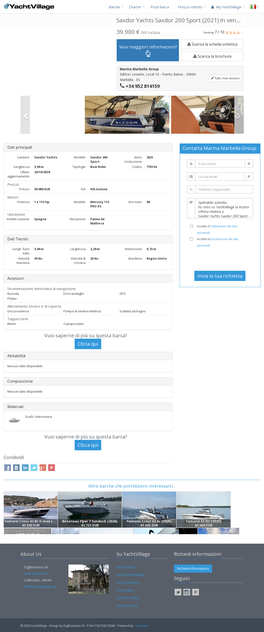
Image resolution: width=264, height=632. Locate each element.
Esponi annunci (127, 582)
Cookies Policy (127, 597)
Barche (114, 7)
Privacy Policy (126, 605)
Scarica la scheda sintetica (212, 44)
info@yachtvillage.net (40, 586)
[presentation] (220, 259)
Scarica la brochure (212, 56)
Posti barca (159, 7)
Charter (135, 7)
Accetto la (217, 242)
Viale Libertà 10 (36, 573)
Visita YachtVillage (130, 574)
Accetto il (217, 229)
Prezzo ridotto (190, 7)
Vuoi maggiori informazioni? (148, 50)
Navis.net (141, 626)
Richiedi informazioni (193, 568)
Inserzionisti (125, 567)
